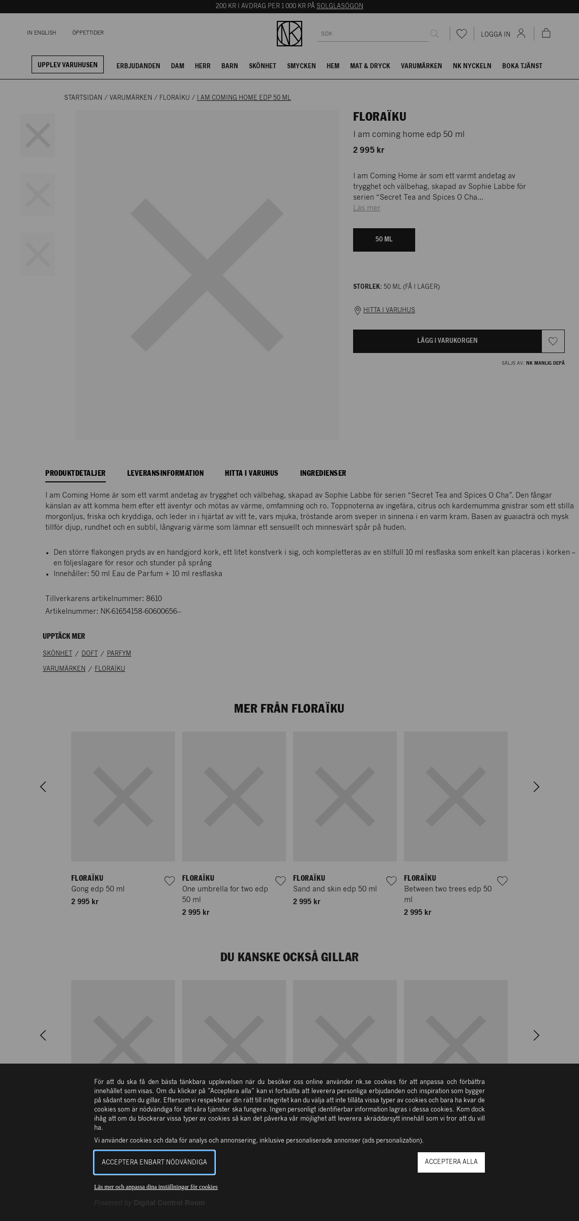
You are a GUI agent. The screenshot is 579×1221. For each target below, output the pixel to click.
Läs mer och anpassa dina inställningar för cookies (156, 1186)
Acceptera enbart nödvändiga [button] (154, 1162)
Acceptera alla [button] (451, 1162)
